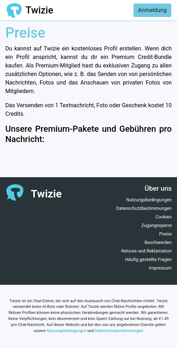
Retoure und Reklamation (146, 251)
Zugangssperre (156, 225)
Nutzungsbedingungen (149, 199)
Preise (165, 233)
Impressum (160, 268)
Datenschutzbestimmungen (144, 208)
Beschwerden (158, 242)
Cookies (163, 216)
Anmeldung (152, 10)
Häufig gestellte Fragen (148, 259)
